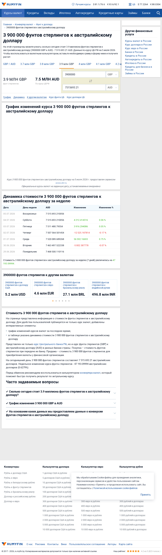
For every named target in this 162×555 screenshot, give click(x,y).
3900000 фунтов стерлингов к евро (43, 284)
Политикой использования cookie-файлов (115, 488)
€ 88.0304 (155, 4)
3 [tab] (59, 300)
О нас (29, 544)
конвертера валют (90, 372)
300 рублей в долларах (131, 501)
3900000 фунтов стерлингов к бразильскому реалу (74, 285)
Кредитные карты (111, 13)
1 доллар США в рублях (55, 473)
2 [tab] (56, 300)
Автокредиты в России (138, 59)
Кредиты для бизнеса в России (138, 68)
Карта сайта (125, 544)
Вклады (49, 13)
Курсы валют (13, 13)
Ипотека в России (135, 63)
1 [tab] (53, 300)
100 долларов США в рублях (57, 492)
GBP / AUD (9, 64)
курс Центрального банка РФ (50, 344)
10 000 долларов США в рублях (59, 529)
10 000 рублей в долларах (133, 529)
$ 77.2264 (143, 4)
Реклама (40, 544)
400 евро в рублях (90, 506)
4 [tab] (62, 300)
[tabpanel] (17, 288)
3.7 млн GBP (27, 64)
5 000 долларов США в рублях (58, 524)
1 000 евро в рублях (91, 515)
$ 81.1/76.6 (99, 4)
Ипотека (65, 13)
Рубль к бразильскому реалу (19, 492)
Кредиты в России (135, 55)
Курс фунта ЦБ (56, 97)
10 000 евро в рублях (92, 529)
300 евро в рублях (90, 501)
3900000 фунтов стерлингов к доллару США (16, 285)
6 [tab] (69, 300)
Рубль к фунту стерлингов (17, 487)
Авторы (112, 544)
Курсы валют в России (138, 40)
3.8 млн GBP (47, 64)
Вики (64, 544)
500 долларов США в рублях (57, 510)
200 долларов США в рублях (57, 496)
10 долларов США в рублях (57, 482)
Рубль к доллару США (15, 473)
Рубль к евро (11, 478)
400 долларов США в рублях (57, 506)
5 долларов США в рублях (56, 478)
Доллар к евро (11, 501)
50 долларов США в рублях (57, 487)
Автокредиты (84, 13)
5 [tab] (65, 300)
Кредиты (33, 13)
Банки (146, 13)
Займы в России (134, 73)
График (7, 97)
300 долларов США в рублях (57, 501)
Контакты (53, 544)
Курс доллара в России (138, 44)
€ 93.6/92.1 (113, 4)
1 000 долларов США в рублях (58, 515)
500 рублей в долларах (131, 510)
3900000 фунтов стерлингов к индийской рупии (101, 285)
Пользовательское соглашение (87, 544)
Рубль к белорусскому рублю (19, 482)
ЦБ (132, 4)
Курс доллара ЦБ (76, 97)
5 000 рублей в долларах (132, 524)
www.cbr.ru (61, 182)
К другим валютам (37, 97)
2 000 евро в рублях (91, 520)
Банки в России (134, 51)
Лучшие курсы (81, 4)
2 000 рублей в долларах (132, 520)
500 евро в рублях (90, 510)
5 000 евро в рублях (91, 524)
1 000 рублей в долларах (132, 515)
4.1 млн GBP (103, 64)
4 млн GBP (85, 64)
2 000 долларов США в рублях (58, 520)
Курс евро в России (136, 48)
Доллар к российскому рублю (19, 496)
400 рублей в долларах (131, 506)
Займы (132, 13)
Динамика (19, 97)
